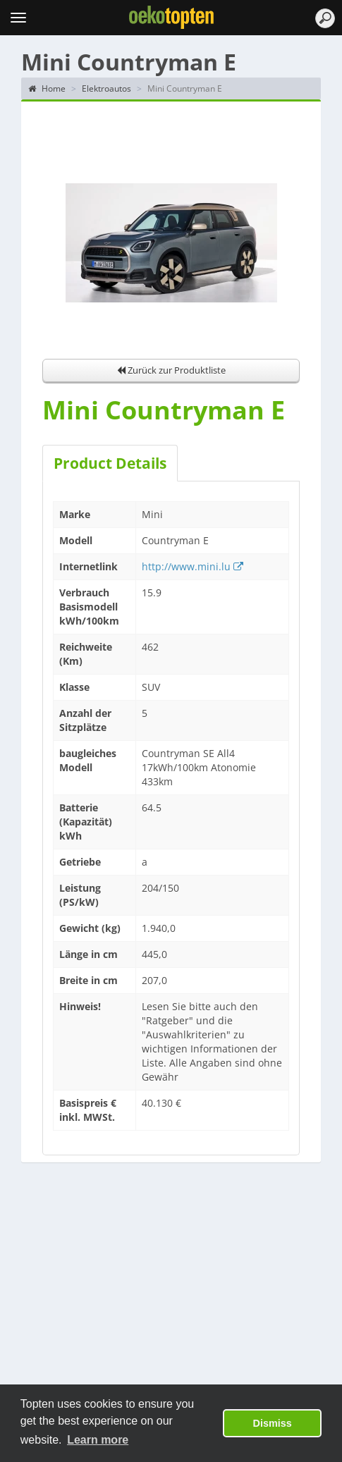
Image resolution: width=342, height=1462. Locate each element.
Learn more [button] (97, 1440)
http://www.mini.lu (192, 566)
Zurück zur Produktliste (171, 370)
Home (47, 88)
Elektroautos (106, 88)
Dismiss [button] (272, 1423)
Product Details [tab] (110, 463)
